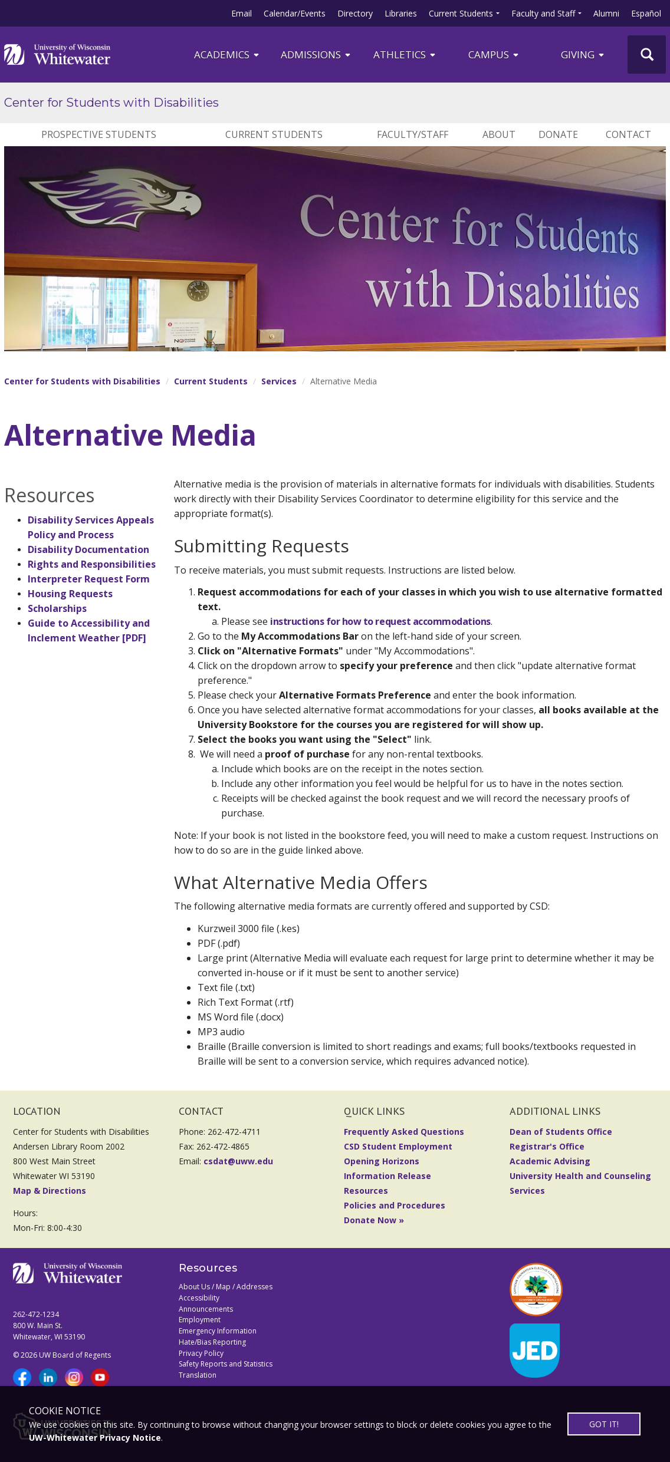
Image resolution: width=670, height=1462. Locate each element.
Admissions (316, 54)
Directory (355, 13)
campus (494, 54)
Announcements (206, 1309)
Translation (197, 1375)
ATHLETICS (405, 54)
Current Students (461, 13)
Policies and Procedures (394, 1205)
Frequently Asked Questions (404, 1131)
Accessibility (199, 1298)
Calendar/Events (295, 13)
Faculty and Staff (543, 13)
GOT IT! (603, 1424)
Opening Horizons (381, 1161)
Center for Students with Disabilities (111, 103)
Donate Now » (374, 1220)
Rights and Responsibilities (92, 564)
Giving (583, 54)
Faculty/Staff (412, 134)
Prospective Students (98, 134)
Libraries (401, 13)
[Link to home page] (57, 54)
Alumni (606, 13)
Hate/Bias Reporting (212, 1342)
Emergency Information (218, 1331)
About (498, 134)
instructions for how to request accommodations (380, 621)
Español (646, 13)
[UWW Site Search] (647, 54)
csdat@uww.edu (238, 1161)
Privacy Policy (201, 1353)
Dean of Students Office (561, 1131)
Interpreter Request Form (89, 578)
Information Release (387, 1175)
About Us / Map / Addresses (225, 1287)
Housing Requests (70, 593)
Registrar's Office (547, 1146)
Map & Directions (49, 1190)
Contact (628, 134)
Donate (558, 134)
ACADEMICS (227, 54)
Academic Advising (550, 1161)
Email (241, 13)
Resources (366, 1190)
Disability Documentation (88, 549)
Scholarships (57, 608)
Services (279, 381)
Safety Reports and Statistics (225, 1364)
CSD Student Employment (398, 1146)
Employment (200, 1320)
